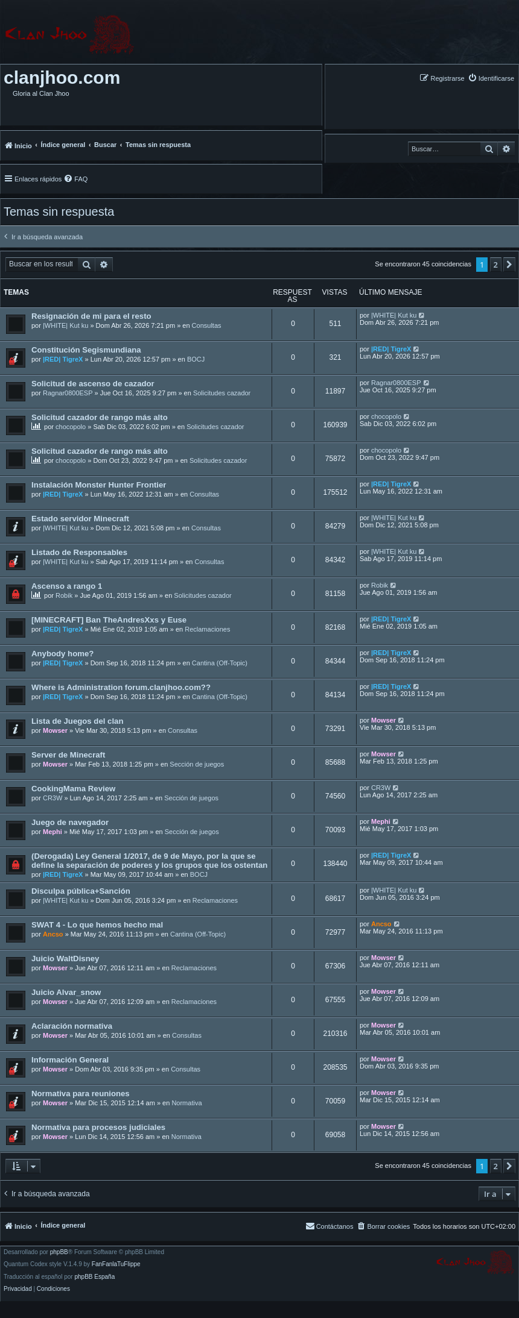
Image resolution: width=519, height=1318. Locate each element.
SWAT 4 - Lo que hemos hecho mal (97, 924)
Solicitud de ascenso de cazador (92, 383)
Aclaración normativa (71, 1026)
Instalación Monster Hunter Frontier (98, 484)
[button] (509, 264)
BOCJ (196, 359)
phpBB (59, 1252)
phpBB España (94, 1277)
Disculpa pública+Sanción (80, 891)
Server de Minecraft (68, 754)
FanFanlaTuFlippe (116, 1264)
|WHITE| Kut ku (65, 325)
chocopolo (71, 426)
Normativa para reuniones (80, 1093)
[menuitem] (491, 78)
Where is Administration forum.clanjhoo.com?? (121, 687)
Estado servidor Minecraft (80, 518)
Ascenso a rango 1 (66, 586)
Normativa (186, 1102)
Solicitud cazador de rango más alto (99, 417)
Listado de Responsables (79, 552)
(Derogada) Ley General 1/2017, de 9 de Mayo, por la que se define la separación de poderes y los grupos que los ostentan (149, 861)
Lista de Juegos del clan (77, 721)
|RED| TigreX (63, 359)
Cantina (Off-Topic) (219, 663)
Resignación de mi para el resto (91, 316)
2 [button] (496, 264)
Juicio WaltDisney (65, 958)
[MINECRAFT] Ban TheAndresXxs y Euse (108, 619)
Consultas (206, 325)
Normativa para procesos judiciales (98, 1127)
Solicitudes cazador (221, 393)
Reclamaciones (207, 629)
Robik (64, 595)
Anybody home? (62, 653)
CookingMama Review (73, 788)
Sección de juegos (197, 764)
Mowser (55, 730)
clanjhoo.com (62, 77)
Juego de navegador (70, 822)
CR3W (52, 798)
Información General (70, 1059)
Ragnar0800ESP (68, 393)
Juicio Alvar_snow (66, 992)
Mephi (52, 831)
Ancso (53, 934)
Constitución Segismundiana (86, 349)
